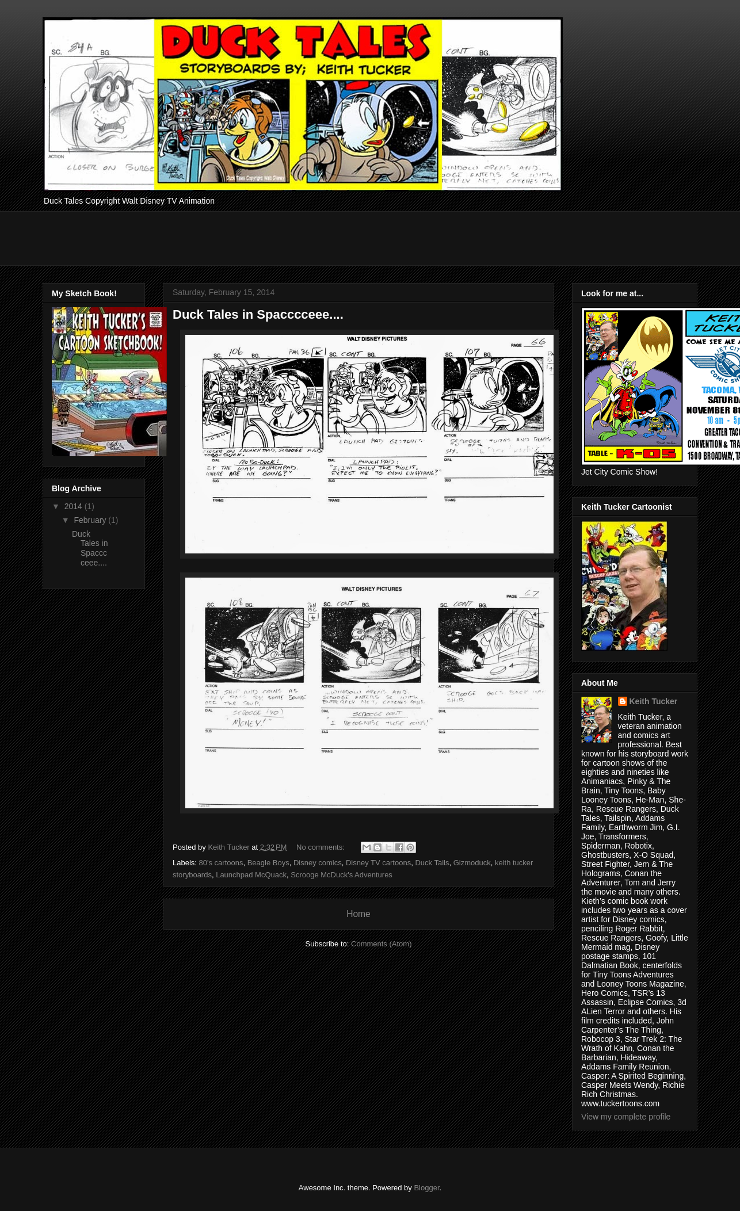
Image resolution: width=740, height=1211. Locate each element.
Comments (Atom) (381, 943)
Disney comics (317, 862)
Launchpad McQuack (251, 874)
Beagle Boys (268, 862)
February (91, 520)
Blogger (426, 1187)
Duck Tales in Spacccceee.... (258, 314)
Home (358, 914)
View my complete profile (625, 1116)
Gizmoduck (472, 862)
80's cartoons (221, 862)
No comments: (321, 847)
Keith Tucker (654, 701)
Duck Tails (432, 862)
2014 (74, 506)
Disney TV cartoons (378, 862)
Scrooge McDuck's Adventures (341, 874)
